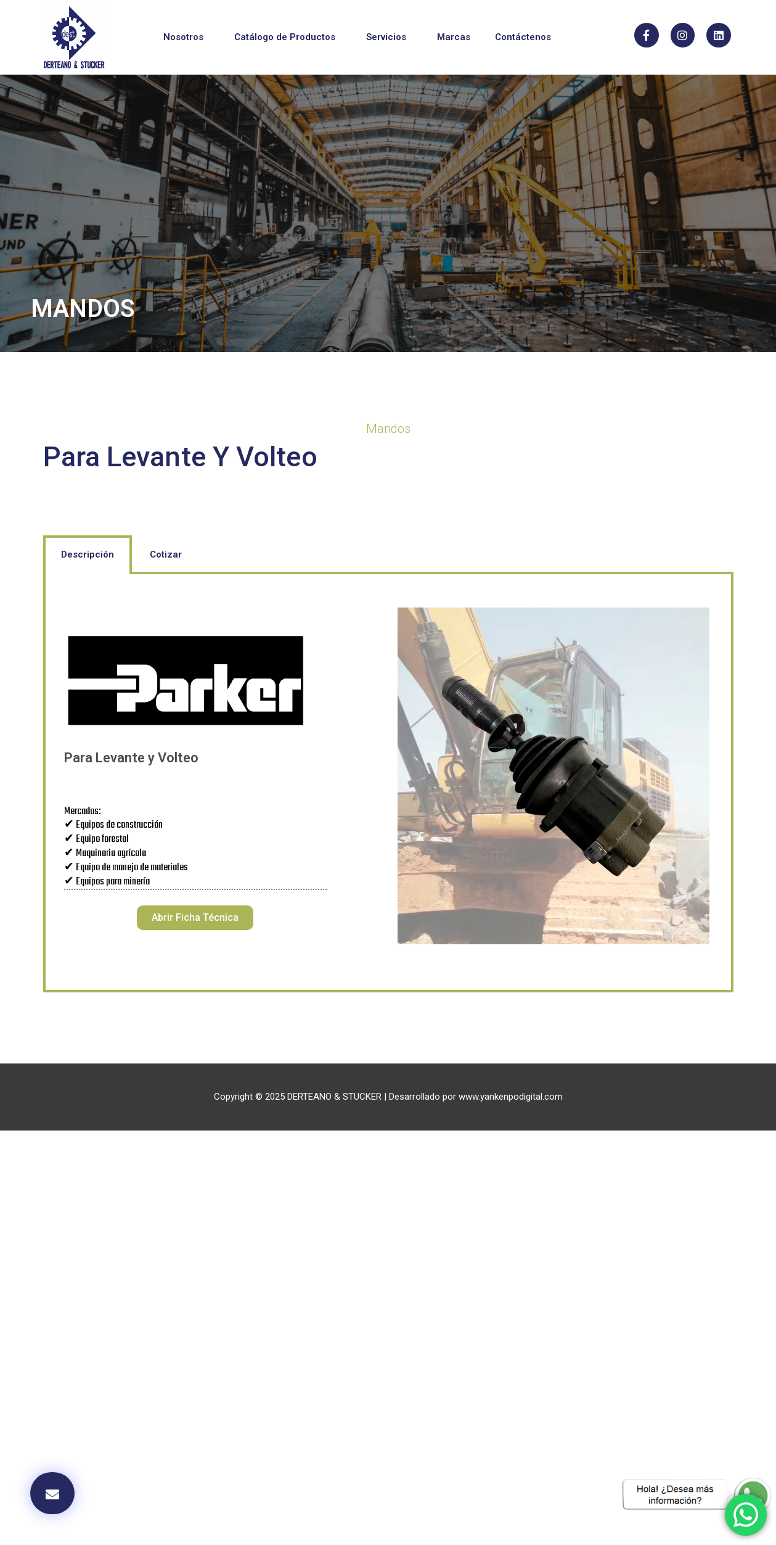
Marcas (453, 37)
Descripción (87, 554)
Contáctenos (523, 37)
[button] (195, 917)
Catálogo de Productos (287, 37)
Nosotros (186, 37)
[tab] (87, 554)
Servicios (389, 37)
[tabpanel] (388, 783)
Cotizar (166, 554)
